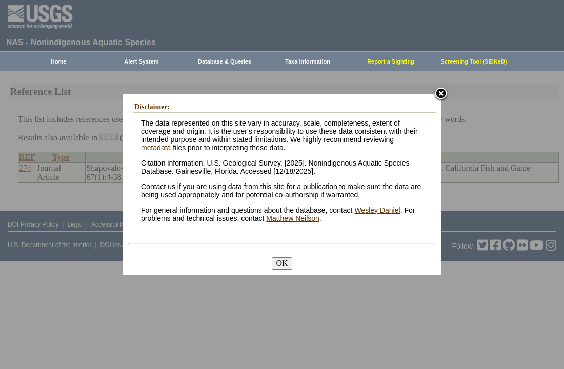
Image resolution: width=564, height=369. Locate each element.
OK (282, 263)
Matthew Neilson (292, 218)
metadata (156, 148)
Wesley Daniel (377, 210)
